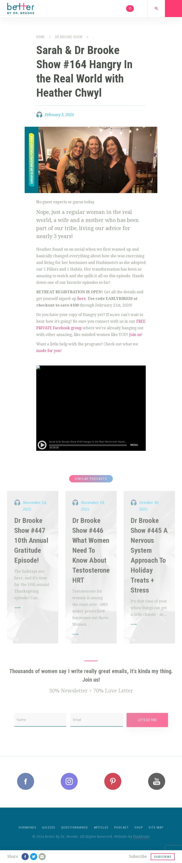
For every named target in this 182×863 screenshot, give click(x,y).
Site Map (156, 833)
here (81, 298)
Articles (101, 833)
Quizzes (48, 833)
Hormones (27, 833)
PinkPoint (141, 842)
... (93, 37)
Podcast (121, 833)
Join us (135, 334)
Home (40, 37)
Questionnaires (74, 833)
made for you (48, 350)
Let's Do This (147, 725)
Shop (138, 833)
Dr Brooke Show (68, 37)
